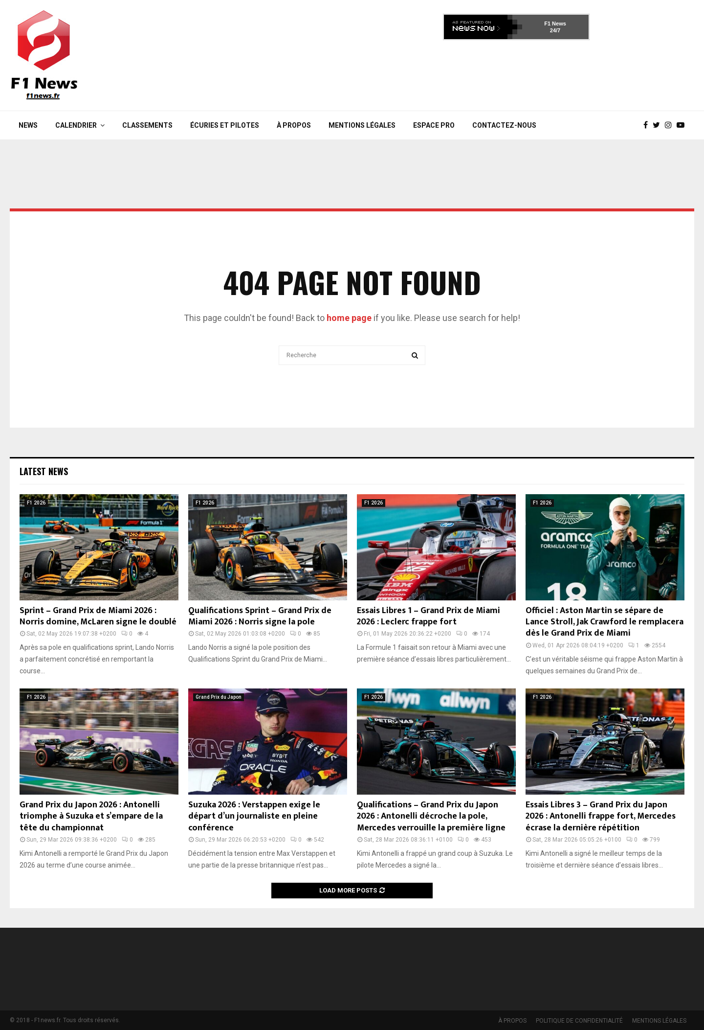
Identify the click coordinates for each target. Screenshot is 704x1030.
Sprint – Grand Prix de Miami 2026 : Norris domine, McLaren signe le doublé (98, 616)
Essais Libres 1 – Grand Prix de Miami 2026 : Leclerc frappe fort (428, 616)
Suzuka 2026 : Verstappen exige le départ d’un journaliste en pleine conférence (254, 816)
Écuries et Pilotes (224, 125)
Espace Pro (434, 125)
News (28, 125)
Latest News (44, 471)
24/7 (555, 30)
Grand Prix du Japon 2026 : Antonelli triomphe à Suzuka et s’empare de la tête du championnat (91, 816)
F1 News (555, 23)
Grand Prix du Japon (219, 697)
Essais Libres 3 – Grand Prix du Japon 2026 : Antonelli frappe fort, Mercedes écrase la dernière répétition (601, 816)
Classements (147, 125)
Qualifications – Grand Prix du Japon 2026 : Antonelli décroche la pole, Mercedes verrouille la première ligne (431, 816)
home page (349, 318)
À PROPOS (294, 125)
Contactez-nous (504, 125)
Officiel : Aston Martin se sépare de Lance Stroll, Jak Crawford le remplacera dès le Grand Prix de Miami (604, 622)
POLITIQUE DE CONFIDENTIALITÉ (579, 1020)
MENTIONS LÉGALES (362, 125)
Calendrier (76, 125)
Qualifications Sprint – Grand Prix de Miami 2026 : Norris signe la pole (259, 616)
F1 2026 (36, 502)
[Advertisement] (516, 72)
